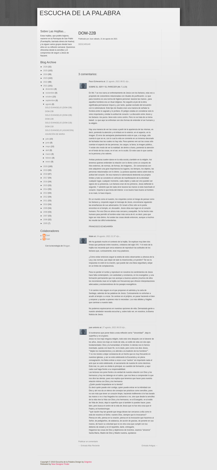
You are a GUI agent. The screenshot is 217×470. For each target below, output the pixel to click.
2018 (45, 174)
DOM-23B (49, 111)
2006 (45, 219)
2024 (45, 74)
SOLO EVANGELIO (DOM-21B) (58, 123)
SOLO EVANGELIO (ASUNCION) (59, 130)
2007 (45, 216)
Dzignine (88, 462)
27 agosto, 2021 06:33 (112, 327)
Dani (48, 235)
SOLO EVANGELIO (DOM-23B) (58, 107)
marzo (48, 154)
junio (47, 143)
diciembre (49, 89)
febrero (48, 158)
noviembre (50, 93)
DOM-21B (49, 126)
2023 (45, 78)
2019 (45, 170)
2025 (45, 70)
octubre (48, 97)
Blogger (66, 246)
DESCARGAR (84, 44)
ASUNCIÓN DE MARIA (55, 134)
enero (48, 162)
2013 (45, 193)
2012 (45, 197)
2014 (45, 189)
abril (47, 150)
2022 (45, 82)
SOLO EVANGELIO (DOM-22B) (58, 115)
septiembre (50, 100)
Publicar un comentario (88, 441)
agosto (48, 104)
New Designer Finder (60, 464)
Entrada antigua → (150, 446)
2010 (45, 204)
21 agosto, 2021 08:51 (116, 81)
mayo (48, 146)
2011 (45, 200)
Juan (48, 239)
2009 (45, 208)
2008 (45, 212)
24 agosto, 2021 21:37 (106, 236)
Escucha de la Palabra (80, 12)
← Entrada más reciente (89, 446)
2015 (45, 185)
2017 (45, 178)
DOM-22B (49, 119)
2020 (45, 166)
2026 (45, 67)
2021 (45, 86)
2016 (45, 182)
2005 (45, 223)
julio (47, 139)
